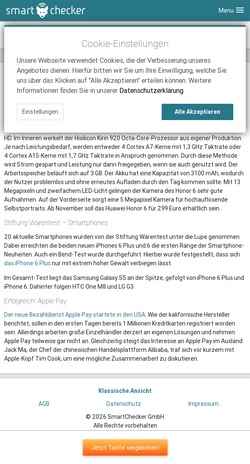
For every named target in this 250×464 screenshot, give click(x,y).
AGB (44, 404)
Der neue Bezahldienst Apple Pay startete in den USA (74, 314)
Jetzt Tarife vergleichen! (125, 447)
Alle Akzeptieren (197, 111)
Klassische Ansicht (125, 391)
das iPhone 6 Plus (27, 263)
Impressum (203, 404)
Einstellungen (40, 111)
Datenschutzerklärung (151, 90)
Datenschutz (123, 404)
